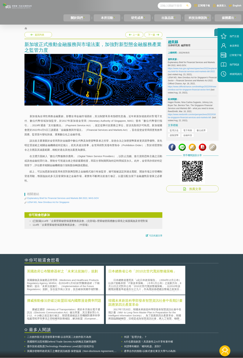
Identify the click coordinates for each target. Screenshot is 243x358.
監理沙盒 (174, 132)
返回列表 (39, 34)
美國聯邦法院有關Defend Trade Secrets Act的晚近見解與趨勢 (61, 311)
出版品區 (167, 17)
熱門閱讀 (231, 70)
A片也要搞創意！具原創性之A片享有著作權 (148, 311)
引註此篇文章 (155, 235)
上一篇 (134, 34)
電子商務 (187, 132)
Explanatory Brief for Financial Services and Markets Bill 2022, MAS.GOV (63, 198)
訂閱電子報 (204, 5)
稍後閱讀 (233, 80)
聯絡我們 (122, 344)
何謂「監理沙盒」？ (135, 307)
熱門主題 (231, 42)
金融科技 (187, 137)
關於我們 (77, 17)
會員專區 (231, 52)
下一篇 (153, 34)
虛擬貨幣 (174, 137)
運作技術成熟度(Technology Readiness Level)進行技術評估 (60, 316)
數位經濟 (201, 132)
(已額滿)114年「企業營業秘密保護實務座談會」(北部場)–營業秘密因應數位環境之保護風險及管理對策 (90, 220)
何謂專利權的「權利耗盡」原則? (142, 316)
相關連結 (189, 339)
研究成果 (137, 17)
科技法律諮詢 (198, 17)
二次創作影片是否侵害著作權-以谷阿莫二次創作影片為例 (59, 307)
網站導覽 (143, 344)
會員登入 (221, 5)
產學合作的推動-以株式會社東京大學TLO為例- (150, 321)
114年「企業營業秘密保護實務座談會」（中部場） (61, 224)
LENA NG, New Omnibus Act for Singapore (48, 202)
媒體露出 (228, 17)
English (237, 5)
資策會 (169, 339)
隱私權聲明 (124, 339)
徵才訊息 (143, 339)
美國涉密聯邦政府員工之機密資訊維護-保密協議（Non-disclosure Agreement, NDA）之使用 (70, 321)
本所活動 (107, 17)
